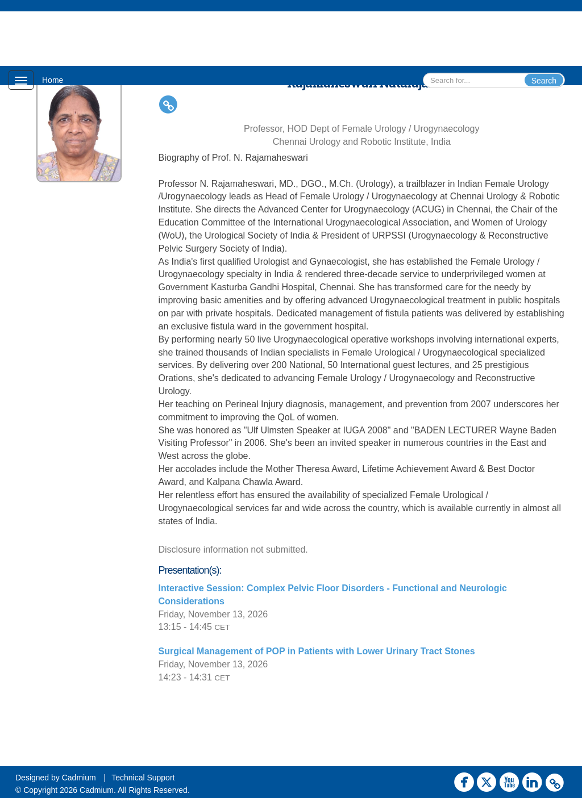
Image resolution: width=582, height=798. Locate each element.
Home (52, 80)
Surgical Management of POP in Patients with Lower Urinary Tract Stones (317, 651)
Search (543, 80)
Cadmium (79, 777)
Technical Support (142, 777)
